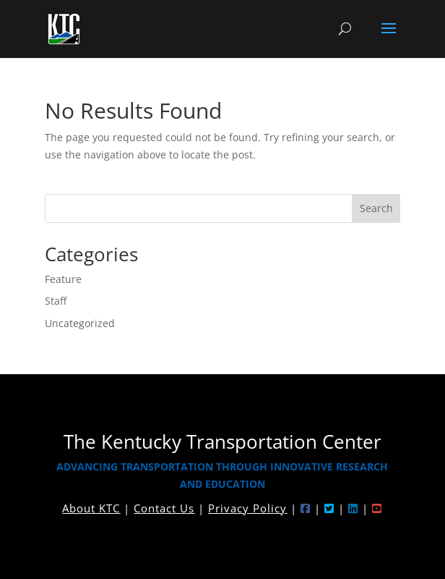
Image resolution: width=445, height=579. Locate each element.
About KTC (91, 508)
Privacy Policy (247, 508)
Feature (63, 279)
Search (376, 208)
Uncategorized (80, 323)
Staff (55, 301)
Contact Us (164, 508)
